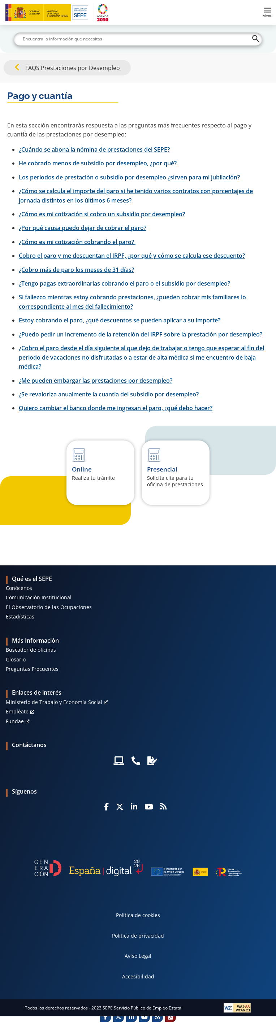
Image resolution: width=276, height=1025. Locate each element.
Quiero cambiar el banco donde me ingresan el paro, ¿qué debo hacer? (115, 408)
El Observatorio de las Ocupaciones (49, 607)
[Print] (170, 1016)
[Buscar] (138, 38)
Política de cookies (138, 915)
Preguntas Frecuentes (32, 668)
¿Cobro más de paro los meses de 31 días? (76, 270)
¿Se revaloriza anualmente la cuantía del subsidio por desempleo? (109, 394)
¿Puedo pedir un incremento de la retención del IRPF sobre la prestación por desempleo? (140, 334)
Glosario (16, 659)
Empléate (17, 711)
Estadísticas (20, 616)
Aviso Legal (138, 955)
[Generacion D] (137, 868)
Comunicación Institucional (39, 597)
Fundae (15, 721)
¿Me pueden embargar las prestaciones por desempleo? (95, 381)
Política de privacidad (138, 935)
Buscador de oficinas (31, 649)
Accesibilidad (138, 976)
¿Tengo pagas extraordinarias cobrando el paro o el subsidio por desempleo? (124, 283)
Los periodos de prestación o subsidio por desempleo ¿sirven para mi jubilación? (129, 177)
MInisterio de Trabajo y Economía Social (54, 702)
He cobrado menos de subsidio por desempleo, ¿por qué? (98, 163)
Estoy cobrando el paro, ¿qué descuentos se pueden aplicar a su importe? (119, 320)
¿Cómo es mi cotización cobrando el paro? (77, 242)
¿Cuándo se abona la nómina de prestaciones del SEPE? (94, 149)
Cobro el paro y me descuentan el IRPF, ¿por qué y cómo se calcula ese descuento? (132, 256)
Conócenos (19, 588)
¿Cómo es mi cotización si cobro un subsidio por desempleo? (102, 214)
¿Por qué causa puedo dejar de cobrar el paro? (82, 228)
